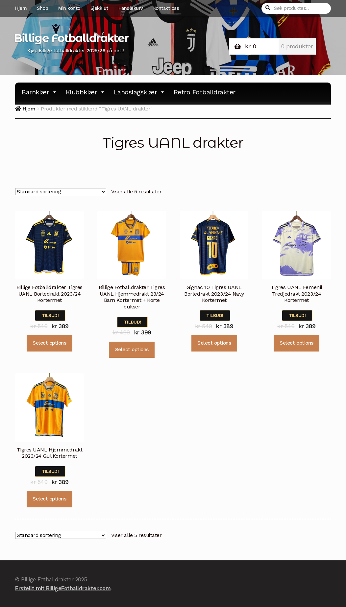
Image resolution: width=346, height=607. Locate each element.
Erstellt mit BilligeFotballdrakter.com (63, 588)
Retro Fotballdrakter (204, 92)
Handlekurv (130, 8)
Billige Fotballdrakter (71, 38)
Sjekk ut (99, 8)
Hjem (21, 8)
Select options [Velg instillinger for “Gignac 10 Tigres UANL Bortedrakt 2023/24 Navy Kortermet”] (214, 343)
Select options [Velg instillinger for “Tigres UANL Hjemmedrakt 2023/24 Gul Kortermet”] (49, 499)
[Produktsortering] (60, 192)
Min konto (69, 8)
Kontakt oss (166, 8)
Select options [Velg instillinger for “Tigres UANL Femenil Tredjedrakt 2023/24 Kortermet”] (296, 343)
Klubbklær (86, 92)
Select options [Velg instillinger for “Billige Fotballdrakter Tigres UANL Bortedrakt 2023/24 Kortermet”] (49, 343)
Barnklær (40, 92)
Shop (42, 8)
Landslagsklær (139, 92)
